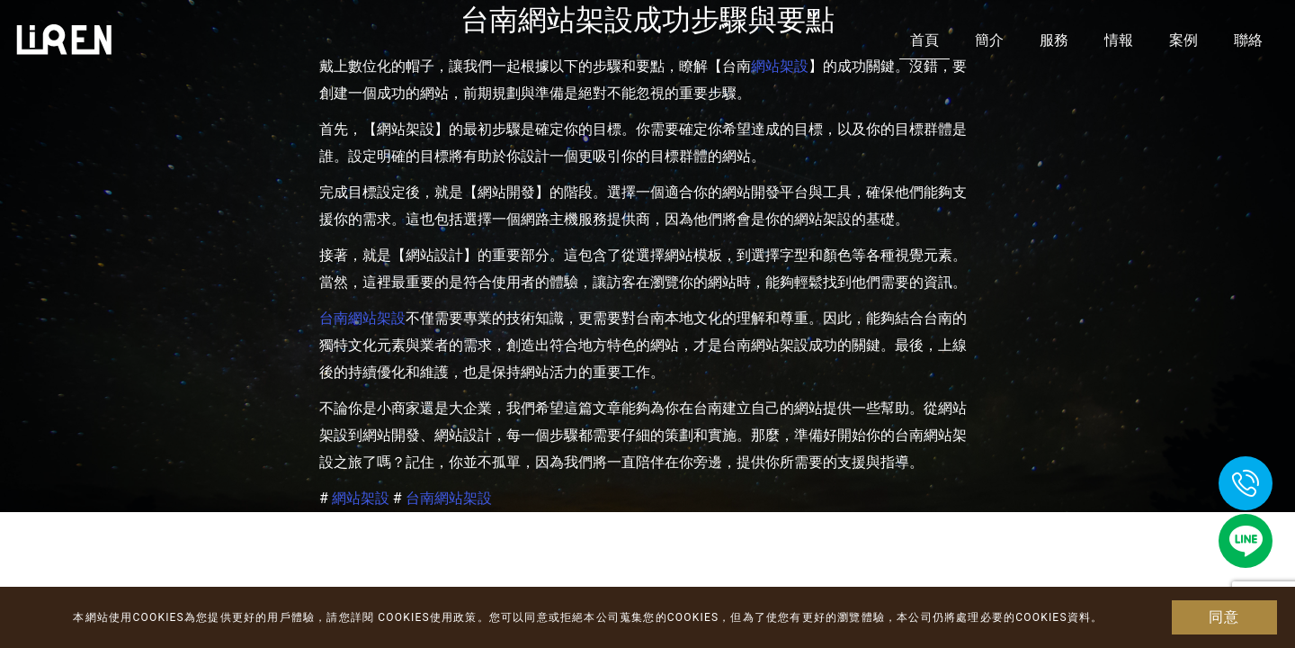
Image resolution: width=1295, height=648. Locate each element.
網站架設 (360, 498)
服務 (1054, 40)
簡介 (989, 40)
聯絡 (1248, 40)
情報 (1118, 40)
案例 (1183, 40)
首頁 (924, 40)
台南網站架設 (362, 318)
